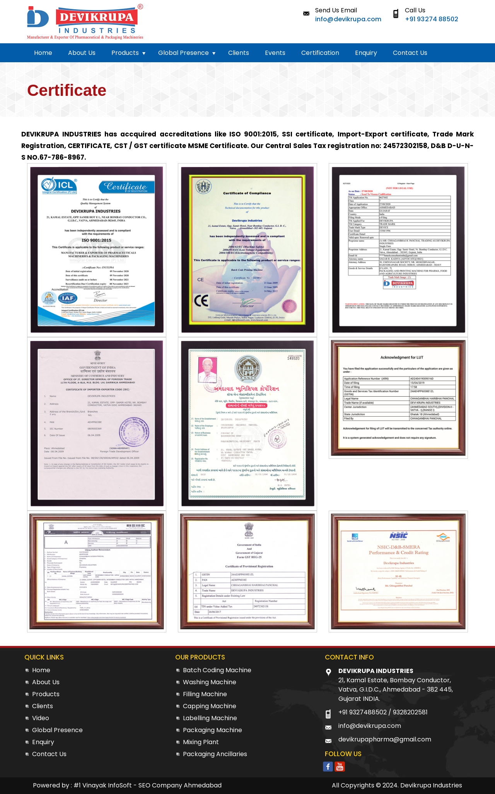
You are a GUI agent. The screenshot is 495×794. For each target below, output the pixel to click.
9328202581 (410, 712)
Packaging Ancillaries (215, 754)
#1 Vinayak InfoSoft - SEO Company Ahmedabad (147, 785)
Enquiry (366, 52)
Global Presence (183, 52)
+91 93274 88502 (431, 19)
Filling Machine (205, 694)
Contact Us (410, 52)
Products (125, 52)
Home (43, 52)
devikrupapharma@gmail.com (384, 739)
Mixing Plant (201, 742)
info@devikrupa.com (348, 19)
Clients (238, 52)
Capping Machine (209, 706)
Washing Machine (209, 682)
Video (40, 718)
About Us (82, 52)
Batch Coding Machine (217, 670)
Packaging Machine (212, 730)
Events (275, 52)
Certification (320, 52)
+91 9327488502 (362, 712)
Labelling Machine (210, 718)
